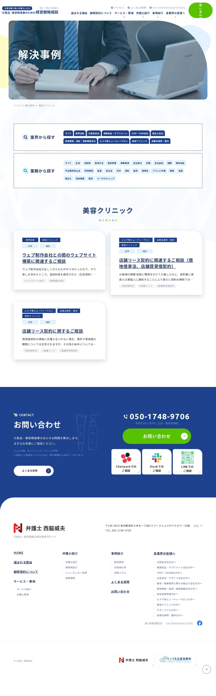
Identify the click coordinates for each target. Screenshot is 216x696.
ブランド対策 (130, 190)
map (198, 551)
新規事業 (134, 173)
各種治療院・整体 (104, 150)
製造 (164, 181)
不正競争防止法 (126, 181)
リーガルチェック (109, 198)
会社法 (179, 181)
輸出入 (175, 190)
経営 (88, 198)
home (18, 578)
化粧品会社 (107, 133)
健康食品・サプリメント (137, 133)
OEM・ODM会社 (169, 133)
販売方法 (116, 173)
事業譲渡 (153, 173)
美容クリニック (76, 150)
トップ (17, 105)
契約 (82, 190)
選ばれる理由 (23, 588)
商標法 (110, 190)
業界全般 (87, 133)
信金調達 (72, 198)
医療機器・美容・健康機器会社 (107, 142)
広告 (85, 173)
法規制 (99, 173)
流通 (161, 190)
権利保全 (103, 181)
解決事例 (30, 105)
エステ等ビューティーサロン (151, 142)
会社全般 (72, 181)
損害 (148, 190)
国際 (88, 181)
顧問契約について (26, 597)
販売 (95, 190)
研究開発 (148, 181)
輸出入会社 (74, 142)
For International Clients (179, 648)
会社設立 (171, 173)
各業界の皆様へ (164, 579)
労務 (187, 173)
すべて (71, 133)
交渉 (69, 190)
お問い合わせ (120, 617)
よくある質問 (120, 608)
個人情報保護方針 (154, 648)
